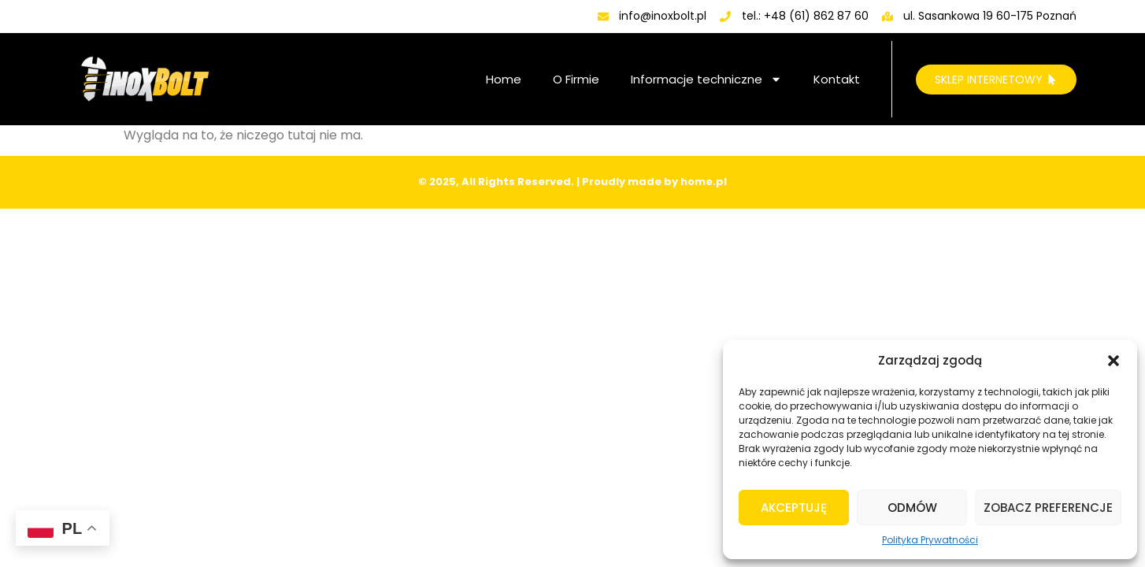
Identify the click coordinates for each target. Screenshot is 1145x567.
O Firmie (576, 79)
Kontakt (836, 79)
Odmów (912, 507)
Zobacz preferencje (1048, 507)
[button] (1113, 361)
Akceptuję (794, 507)
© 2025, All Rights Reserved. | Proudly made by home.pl (572, 181)
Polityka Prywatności (930, 540)
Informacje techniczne (706, 79)
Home (503, 79)
